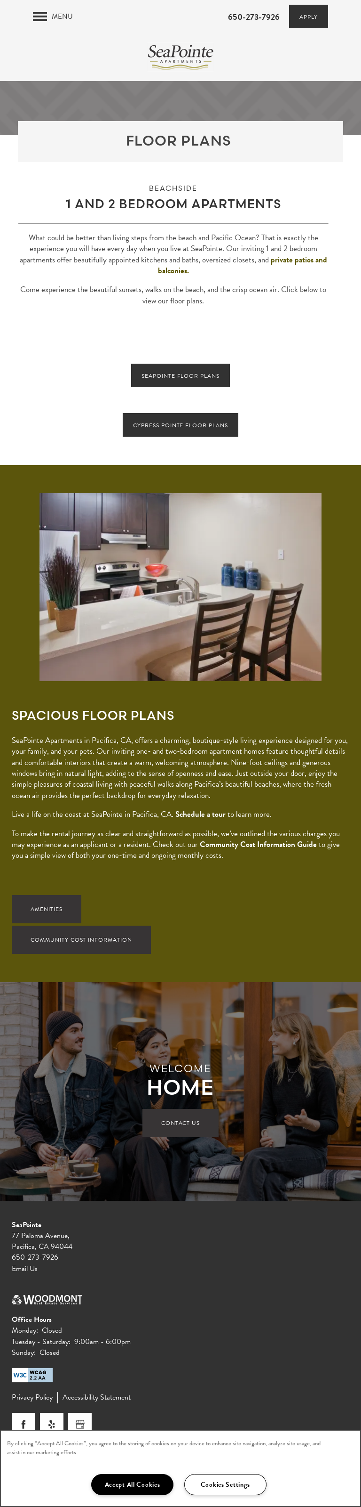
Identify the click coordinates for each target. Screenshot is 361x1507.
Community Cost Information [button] (81, 941)
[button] (308, 16)
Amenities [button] (47, 911)
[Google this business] (80, 1426)
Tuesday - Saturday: (41, 1343)
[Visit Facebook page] (23, 1426)
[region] (180, 1468)
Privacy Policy (32, 1399)
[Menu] (53, 16)
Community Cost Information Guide (258, 846)
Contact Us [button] (180, 1125)
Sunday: (24, 1354)
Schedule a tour (200, 816)
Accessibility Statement (97, 1399)
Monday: (25, 1332)
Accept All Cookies (132, 1485)
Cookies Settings (225, 1485)
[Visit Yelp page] (51, 1426)
